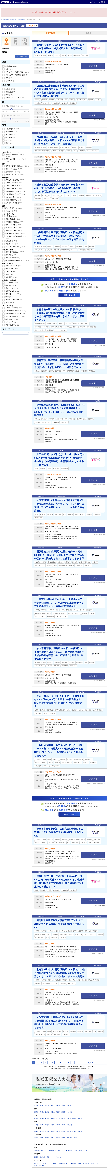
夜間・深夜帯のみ (13, 200)
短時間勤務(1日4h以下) (15, 191)
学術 (8, 140)
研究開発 (10, 134)
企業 (8, 78)
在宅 (9, 302)
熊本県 (53, 1137)
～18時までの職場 (13, 188)
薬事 (8, 143)
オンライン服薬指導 (14, 300)
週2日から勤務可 (13, 227)
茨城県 (36, 1112)
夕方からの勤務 (13, 197)
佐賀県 (42, 1137)
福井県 (53, 1118)
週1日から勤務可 (13, 225)
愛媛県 (74, 1131)
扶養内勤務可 (12, 325)
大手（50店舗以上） (15, 247)
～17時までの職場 (13, 185)
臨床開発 (10, 137)
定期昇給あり (12, 172)
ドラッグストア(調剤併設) (17, 72)
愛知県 (80, 1118)
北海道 (36, 1105)
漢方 (9, 297)
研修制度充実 (12, 257)
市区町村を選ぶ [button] (22, 56)
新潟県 (36, 1118)
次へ (90, 1063)
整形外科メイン (13, 294)
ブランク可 (11, 322)
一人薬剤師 (11, 282)
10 (68, 1063)
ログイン (92, 2)
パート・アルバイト (14, 97)
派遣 (9, 95)
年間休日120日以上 (14, 222)
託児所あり (11, 255)
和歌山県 (69, 1125)
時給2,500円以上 (13, 169)
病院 (9, 69)
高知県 (80, 1131)
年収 (14, 106)
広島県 (53, 1131)
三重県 (36, 1125)
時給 (14, 115)
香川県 (69, 1131)
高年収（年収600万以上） (17, 166)
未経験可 (11, 277)
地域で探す (21, 19)
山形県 (63, 1105)
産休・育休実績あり (14, 252)
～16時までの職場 (13, 183)
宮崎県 (63, 1137)
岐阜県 (69, 1118)
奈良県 (63, 1125)
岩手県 (47, 1105)
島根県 (42, 1131)
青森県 (42, 1105)
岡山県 (47, 1131)
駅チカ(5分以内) (13, 208)
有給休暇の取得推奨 (14, 233)
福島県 (69, 1105)
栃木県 (42, 1112)
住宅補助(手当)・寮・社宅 (17, 260)
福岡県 (36, 1137)
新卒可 (10, 274)
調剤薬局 (11, 66)
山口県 (58, 1131)
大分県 (58, 1137)
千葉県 (58, 1112)
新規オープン (12, 244)
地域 (6, 41)
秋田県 (58, 1105)
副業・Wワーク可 (13, 266)
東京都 (63, 1112)
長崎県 (47, 1137)
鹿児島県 (69, 1137)
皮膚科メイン (12, 291)
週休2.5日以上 (12, 219)
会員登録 (102, 2)
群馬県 (47, 1112)
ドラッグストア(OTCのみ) (16, 75)
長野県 (63, 1118)
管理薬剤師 (11, 132)
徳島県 (63, 1131)
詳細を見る (93, 66)
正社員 (10, 89)
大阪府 (53, 1125)
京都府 (47, 1125)
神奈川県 (69, 1112)
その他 (9, 81)
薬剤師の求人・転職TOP (8, 19)
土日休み (11, 216)
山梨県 (58, 1118)
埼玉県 (53, 1112)
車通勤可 (11, 211)
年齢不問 (10, 271)
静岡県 (74, 1118)
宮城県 (53, 1105)
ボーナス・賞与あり (14, 174)
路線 (16, 41)
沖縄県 (76, 1137)
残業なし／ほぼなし (14, 180)
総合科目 (10, 285)
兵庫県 (58, 1125)
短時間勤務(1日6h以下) (15, 194)
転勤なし (11, 241)
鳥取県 (36, 1131)
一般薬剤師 (12, 129)
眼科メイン (11, 288)
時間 (25, 41)
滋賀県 (42, 1125)
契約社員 (10, 92)
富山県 (42, 1118)
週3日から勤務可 (13, 230)
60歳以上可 (11, 268)
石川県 (47, 1118)
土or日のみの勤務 (13, 203)
